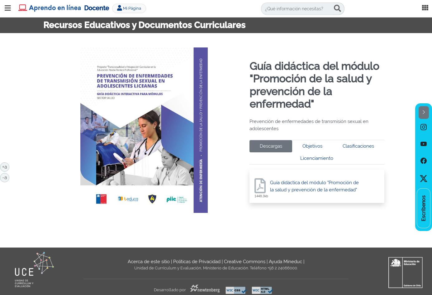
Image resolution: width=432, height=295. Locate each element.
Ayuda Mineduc (285, 261)
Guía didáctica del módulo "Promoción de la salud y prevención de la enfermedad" (314, 186)
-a (5, 177)
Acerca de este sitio (149, 261)
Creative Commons (244, 261)
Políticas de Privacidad (197, 261)
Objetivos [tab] (312, 146)
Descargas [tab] (271, 146)
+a (5, 166)
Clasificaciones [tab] (358, 146)
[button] (424, 112)
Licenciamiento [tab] (316, 158)
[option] (423, 127)
